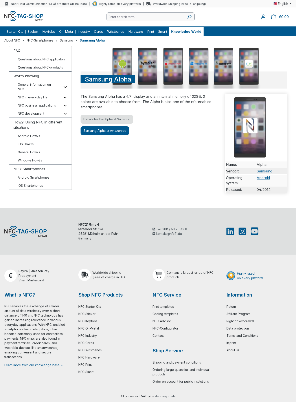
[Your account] (263, 16)
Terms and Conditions (242, 335)
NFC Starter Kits (89, 306)
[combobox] (145, 16)
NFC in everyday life (33, 97)
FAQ (16, 51)
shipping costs (165, 396)
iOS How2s (26, 144)
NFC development (31, 113)
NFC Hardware (89, 357)
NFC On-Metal (88, 328)
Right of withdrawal (240, 321)
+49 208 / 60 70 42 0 (170, 229)
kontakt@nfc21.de (167, 233)
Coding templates (165, 314)
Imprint (231, 343)
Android (263, 178)
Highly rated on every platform (120, 3)
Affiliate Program (238, 314)
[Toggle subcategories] (65, 87)
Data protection (237, 328)
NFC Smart (86, 372)
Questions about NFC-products (40, 67)
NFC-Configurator (165, 328)
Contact (158, 335)
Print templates (163, 306)
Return (231, 306)
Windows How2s (30, 160)
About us (232, 350)
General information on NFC (34, 87)
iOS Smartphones (30, 185)
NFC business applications (37, 105)
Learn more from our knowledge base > (33, 365)
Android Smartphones (33, 177)
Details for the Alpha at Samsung (106, 119)
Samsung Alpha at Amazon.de (104, 130)
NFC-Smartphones (29, 169)
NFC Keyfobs (87, 321)
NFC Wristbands (90, 350)
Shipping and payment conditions (177, 362)
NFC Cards (86, 343)
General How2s (29, 152)
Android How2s (29, 136)
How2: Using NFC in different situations (37, 125)
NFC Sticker (87, 314)
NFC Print (85, 364)
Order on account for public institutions (181, 381)
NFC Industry (87, 335)
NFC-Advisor (162, 321)
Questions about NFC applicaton (41, 59)
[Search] (189, 16)
